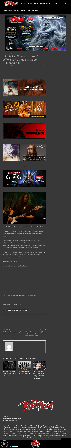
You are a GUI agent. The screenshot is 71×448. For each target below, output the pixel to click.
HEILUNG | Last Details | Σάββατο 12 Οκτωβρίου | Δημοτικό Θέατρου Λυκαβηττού (35, 333)
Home (4, 53)
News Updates (45, 3)
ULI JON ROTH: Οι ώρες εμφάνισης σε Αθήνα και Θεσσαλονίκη (9, 373)
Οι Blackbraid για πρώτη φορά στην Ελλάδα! (12, 333)
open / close (64, 438)
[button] (66, 3)
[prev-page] (4, 382)
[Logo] (11, 3)
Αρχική (23, 3)
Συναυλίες (8, 10)
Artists (54, 3)
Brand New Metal (33, 10)
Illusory (25, 310)
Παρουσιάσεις (33, 3)
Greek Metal (11, 310)
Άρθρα (23, 10)
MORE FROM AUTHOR (28, 358)
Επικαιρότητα (19, 53)
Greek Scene (19, 310)
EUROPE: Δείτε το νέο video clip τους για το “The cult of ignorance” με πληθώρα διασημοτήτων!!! (38, 375)
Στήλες (16, 10)
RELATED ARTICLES (10, 358)
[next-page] (7, 382)
